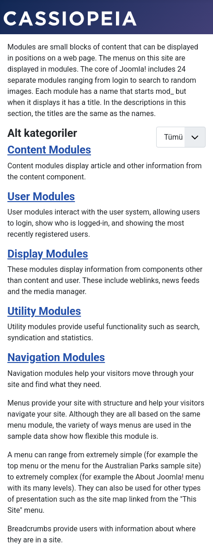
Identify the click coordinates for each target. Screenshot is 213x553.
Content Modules (49, 149)
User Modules (41, 196)
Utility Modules (44, 311)
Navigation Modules (56, 357)
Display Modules (47, 253)
